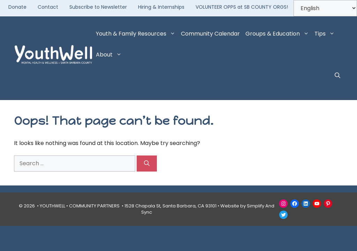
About (110, 54)
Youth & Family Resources (137, 33)
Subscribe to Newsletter (98, 6)
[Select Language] (325, 8)
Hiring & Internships (161, 6)
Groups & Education (278, 33)
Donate (17, 6)
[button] (337, 75)
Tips (325, 33)
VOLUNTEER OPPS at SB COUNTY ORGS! (242, 6)
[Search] (147, 163)
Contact (48, 6)
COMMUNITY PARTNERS (94, 206)
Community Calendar (210, 34)
